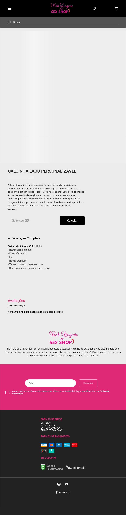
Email (32, 383)
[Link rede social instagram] (59, 484)
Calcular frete (72, 220)
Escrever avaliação (16, 305)
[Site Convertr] (63, 492)
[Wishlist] (94, 8)
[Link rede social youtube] (67, 484)
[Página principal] (61, 8)
